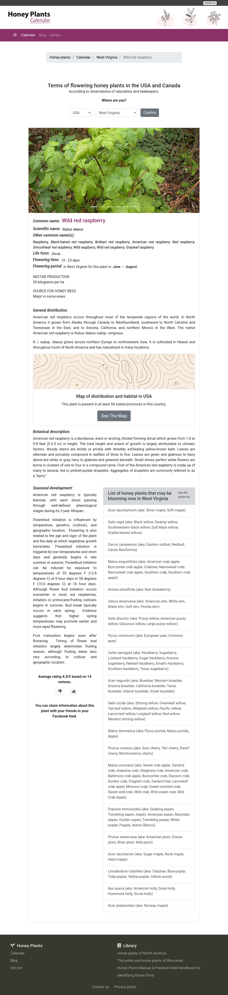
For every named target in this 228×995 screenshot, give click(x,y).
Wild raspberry (84, 247)
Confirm (149, 112)
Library (54, 35)
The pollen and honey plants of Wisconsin (150, 960)
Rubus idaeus (72, 229)
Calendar (28, 35)
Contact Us (210, 3)
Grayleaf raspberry (140, 247)
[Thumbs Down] (60, 691)
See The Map (114, 416)
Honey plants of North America (141, 953)
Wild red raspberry (110, 247)
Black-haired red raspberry (72, 242)
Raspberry (40, 242)
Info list (16, 968)
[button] (41, 170)
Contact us (100, 987)
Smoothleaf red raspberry (52, 247)
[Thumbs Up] (73, 691)
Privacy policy (125, 987)
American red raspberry (151, 242)
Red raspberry (183, 242)
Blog (42, 35)
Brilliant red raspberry (112, 242)
